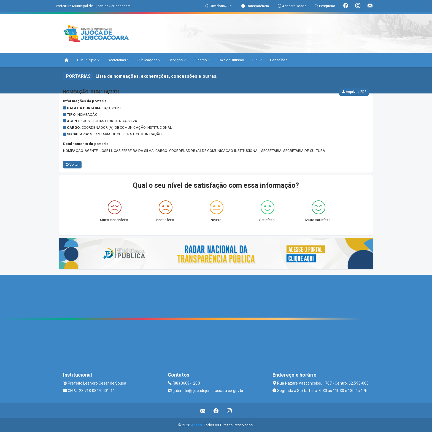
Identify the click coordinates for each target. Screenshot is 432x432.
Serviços (177, 60)
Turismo (202, 60)
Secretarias (118, 60)
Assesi (196, 425)
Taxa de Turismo (231, 60)
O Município (88, 60)
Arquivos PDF (354, 92)
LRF (257, 60)
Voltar (72, 165)
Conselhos (278, 60)
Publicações (148, 60)
